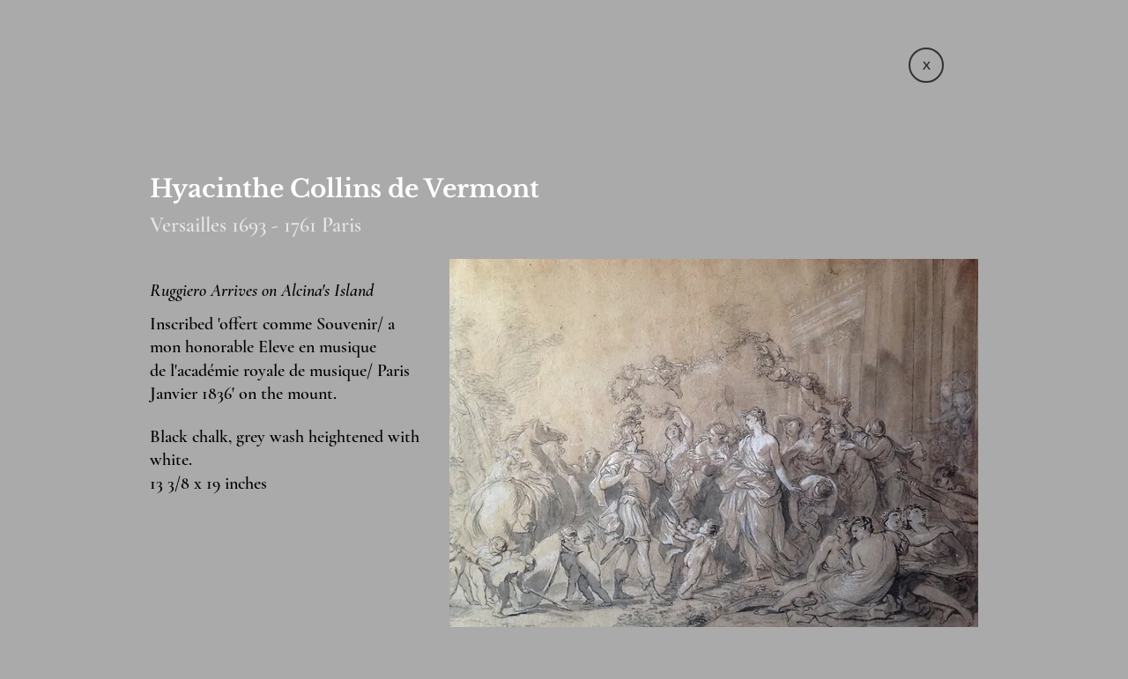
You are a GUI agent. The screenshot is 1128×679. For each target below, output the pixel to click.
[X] (926, 65)
